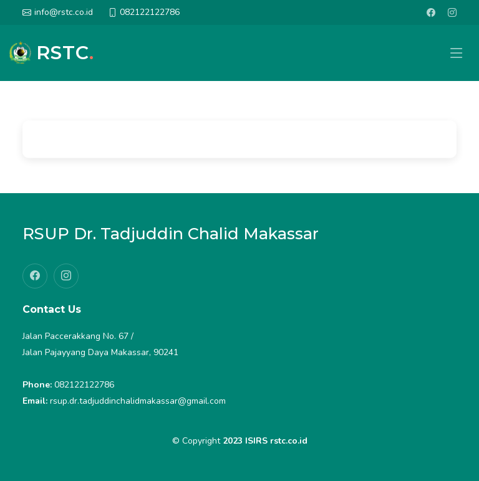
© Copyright (239, 441)
